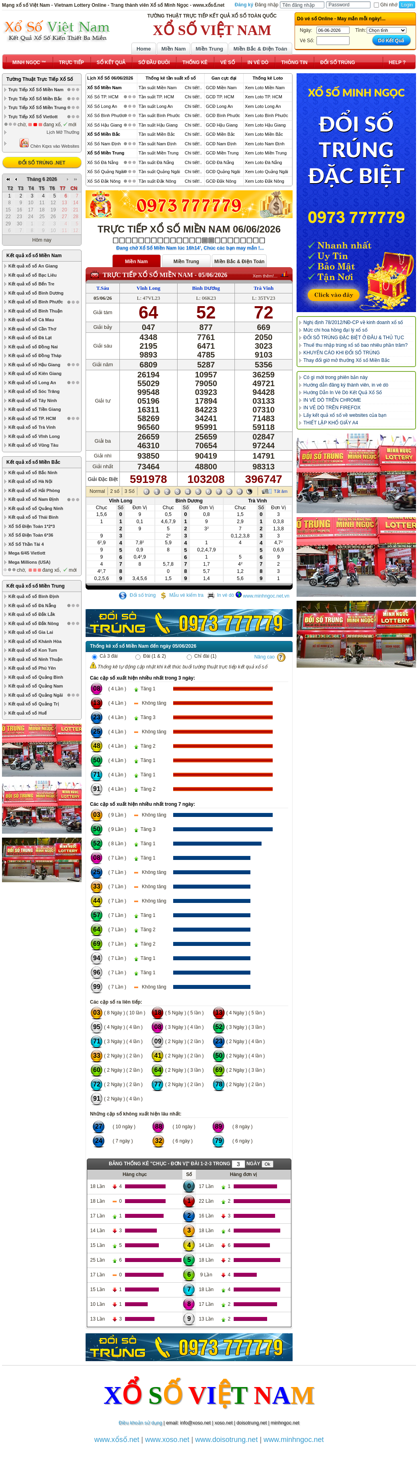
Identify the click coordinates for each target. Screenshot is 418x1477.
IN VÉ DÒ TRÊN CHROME (332, 400)
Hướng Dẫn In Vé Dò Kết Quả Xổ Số (342, 392)
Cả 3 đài (104, 656)
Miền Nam (173, 49)
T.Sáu (102, 288)
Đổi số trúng (137, 595)
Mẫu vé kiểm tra (181, 595)
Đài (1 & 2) (150, 656)
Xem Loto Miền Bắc (264, 134)
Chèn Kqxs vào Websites (49, 143)
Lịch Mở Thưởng (63, 132)
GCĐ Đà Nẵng (220, 162)
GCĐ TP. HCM (220, 96)
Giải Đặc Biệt (102, 479)
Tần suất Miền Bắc (157, 134)
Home (144, 49)
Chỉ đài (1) (202, 656)
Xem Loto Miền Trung (266, 152)
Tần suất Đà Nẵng (156, 162)
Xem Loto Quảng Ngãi (266, 171)
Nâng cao (264, 657)
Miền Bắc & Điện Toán (260, 49)
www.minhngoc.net (294, 1440)
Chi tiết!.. (193, 87)
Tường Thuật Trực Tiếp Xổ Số (39, 79)
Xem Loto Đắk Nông (264, 181)
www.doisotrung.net (226, 1440)
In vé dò (220, 595)
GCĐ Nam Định (221, 143)
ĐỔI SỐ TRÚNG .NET (41, 163)
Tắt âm (280, 491)
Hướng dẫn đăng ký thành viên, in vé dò (345, 385)
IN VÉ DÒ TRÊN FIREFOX (332, 407)
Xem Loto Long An (263, 106)
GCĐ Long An (219, 106)
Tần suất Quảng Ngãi (159, 171)
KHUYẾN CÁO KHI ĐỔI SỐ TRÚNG (341, 353)
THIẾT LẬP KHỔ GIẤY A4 (330, 423)
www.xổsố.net (116, 1440)
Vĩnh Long (148, 288)
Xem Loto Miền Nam (265, 87)
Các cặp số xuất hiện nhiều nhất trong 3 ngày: (142, 678)
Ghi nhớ (385, 5)
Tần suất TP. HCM (156, 96)
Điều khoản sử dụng (140, 1423)
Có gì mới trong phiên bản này (335, 377)
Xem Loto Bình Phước (266, 115)
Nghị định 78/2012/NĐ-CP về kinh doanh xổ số (353, 322)
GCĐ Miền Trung (222, 152)
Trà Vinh (263, 288)
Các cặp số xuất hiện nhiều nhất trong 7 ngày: (142, 804)
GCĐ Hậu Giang (222, 125)
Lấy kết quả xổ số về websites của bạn (345, 415)
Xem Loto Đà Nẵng (263, 162)
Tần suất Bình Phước (159, 115)
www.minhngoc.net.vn (266, 596)
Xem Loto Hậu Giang (265, 125)
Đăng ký (244, 5)
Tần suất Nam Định (157, 143)
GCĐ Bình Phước (223, 115)
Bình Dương (206, 288)
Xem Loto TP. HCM (263, 96)
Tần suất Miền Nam (158, 87)
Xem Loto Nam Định (265, 143)
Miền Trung (209, 49)
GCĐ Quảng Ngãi (223, 171)
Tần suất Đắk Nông (157, 181)
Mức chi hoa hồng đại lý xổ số (335, 330)
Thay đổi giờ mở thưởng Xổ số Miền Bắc (346, 360)
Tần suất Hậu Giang (158, 125)
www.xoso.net (167, 1440)
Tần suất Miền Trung (159, 152)
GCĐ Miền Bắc (220, 134)
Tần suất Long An (156, 106)
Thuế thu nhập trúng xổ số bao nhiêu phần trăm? (355, 345)
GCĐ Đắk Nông (221, 181)
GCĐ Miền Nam (221, 87)
